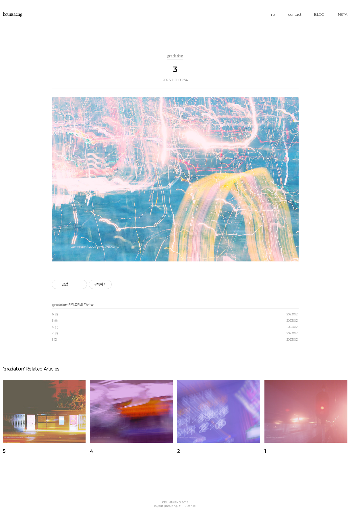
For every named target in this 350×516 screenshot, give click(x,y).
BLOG (319, 14)
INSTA (342, 14)
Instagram (174, 493)
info (272, 14)
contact (294, 14)
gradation (59, 304)
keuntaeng (12, 14)
